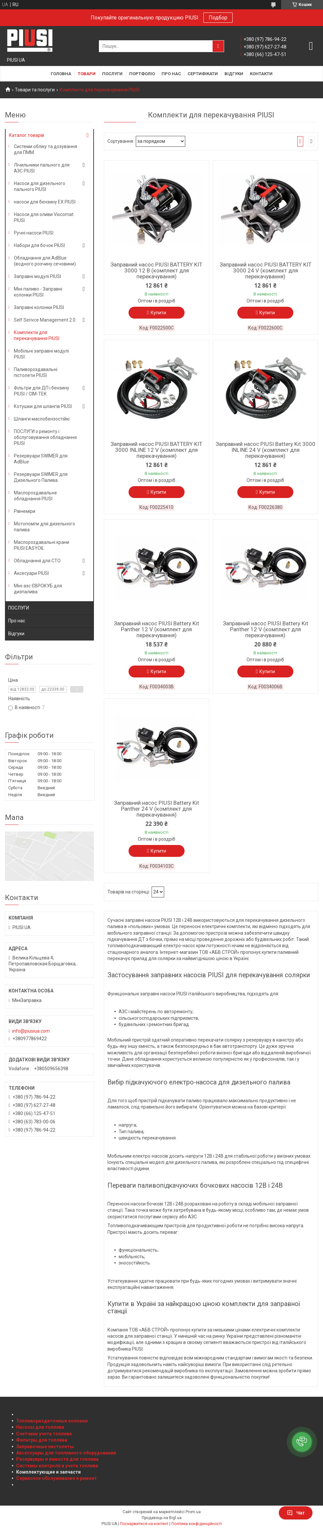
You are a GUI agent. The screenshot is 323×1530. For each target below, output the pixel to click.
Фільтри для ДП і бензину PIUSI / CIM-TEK (41, 390)
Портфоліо (142, 73)
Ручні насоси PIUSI (33, 232)
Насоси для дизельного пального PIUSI (39, 186)
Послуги (112, 73)
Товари (87, 73)
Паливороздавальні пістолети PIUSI (35, 372)
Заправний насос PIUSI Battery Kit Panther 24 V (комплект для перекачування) (156, 809)
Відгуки (233, 73)
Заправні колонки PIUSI (39, 307)
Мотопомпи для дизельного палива (44, 526)
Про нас (171, 73)
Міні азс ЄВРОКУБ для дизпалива (38, 588)
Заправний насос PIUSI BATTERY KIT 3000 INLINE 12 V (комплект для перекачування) (156, 450)
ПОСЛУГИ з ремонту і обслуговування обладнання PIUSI (45, 437)
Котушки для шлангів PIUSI (43, 406)
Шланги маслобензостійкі (42, 419)
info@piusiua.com (31, 1031)
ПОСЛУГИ (18, 607)
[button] (302, 1442)
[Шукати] (218, 46)
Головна (61, 73)
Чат (296, 1513)
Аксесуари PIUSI (31, 573)
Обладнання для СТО (37, 560)
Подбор (218, 18)
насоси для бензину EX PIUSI (44, 201)
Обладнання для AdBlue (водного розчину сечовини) (45, 260)
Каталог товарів (26, 135)
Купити (158, 312)
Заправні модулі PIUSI (37, 276)
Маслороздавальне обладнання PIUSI (35, 495)
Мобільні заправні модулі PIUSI (41, 353)
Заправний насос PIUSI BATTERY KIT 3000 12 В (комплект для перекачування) (156, 270)
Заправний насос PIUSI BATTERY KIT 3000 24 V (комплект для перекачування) (265, 270)
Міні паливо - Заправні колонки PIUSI (38, 291)
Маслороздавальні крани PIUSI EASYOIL (41, 545)
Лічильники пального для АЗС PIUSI (42, 167)
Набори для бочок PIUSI (39, 245)
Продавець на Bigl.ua (162, 1517)
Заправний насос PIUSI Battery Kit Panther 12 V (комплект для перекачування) (156, 629)
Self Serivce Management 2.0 (44, 320)
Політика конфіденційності (196, 1523)
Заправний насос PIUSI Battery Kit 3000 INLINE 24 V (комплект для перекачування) (265, 450)
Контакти (261, 73)
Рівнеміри (24, 511)
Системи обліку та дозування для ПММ (45, 149)
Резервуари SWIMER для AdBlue (41, 458)
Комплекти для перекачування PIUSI (36, 335)
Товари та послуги (35, 89)
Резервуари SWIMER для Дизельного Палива (41, 477)
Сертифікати (203, 73)
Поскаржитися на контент (144, 1523)
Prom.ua (193, 1512)
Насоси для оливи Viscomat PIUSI (43, 217)
